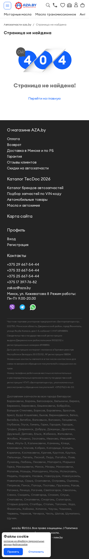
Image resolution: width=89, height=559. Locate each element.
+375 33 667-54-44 (23, 270)
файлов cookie (19, 544)
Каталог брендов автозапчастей (35, 188)
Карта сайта (19, 216)
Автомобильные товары (27, 199)
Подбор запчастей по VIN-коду (34, 193)
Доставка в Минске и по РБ (30, 150)
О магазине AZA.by (26, 130)
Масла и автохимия (23, 205)
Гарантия (14, 156)
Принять (13, 551)
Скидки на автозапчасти (28, 168)
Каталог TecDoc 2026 (28, 179)
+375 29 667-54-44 (23, 264)
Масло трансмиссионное (55, 14)
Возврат (14, 144)
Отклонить (36, 551)
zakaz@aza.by (19, 288)
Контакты (16, 255)
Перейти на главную (44, 98)
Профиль (16, 230)
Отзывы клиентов (22, 162)
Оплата (13, 139)
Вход (11, 239)
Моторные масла (17, 14)
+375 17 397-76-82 (22, 282)
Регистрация (17, 244)
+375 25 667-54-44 (23, 276)
